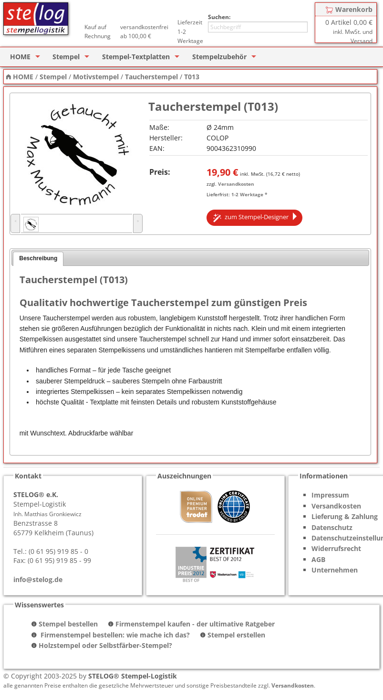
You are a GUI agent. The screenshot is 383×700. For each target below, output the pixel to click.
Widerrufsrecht (336, 548)
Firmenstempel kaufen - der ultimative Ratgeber (195, 623)
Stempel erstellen (236, 634)
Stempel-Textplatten (136, 56)
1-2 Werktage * (249, 194)
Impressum (330, 494)
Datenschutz (331, 527)
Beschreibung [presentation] (38, 258)
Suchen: (219, 17)
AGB (318, 559)
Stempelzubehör (219, 56)
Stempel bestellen (68, 623)
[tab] (38, 259)
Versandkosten (236, 183)
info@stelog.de (37, 579)
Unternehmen (334, 569)
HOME (20, 56)
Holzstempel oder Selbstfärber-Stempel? (105, 645)
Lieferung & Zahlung (344, 516)
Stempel (66, 56)
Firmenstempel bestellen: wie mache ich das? (114, 634)
